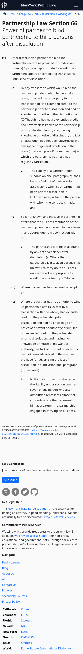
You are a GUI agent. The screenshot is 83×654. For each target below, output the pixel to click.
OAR (24, 637)
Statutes (26, 620)
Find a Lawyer (11, 562)
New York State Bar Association (28, 509)
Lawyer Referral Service (58, 517)
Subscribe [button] (10, 480)
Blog (5, 568)
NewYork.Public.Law (38, 5)
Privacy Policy (11, 602)
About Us (8, 574)
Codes (25, 609)
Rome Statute (30, 648)
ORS (31, 637)
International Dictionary (55, 648)
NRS (24, 626)
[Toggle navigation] (76, 5)
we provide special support (32, 536)
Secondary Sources (14, 596)
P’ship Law (25, 14)
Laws (13, 14)
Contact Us (9, 585)
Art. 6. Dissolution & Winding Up (53, 14)
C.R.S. (24, 615)
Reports (7, 590)
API (4, 579)
